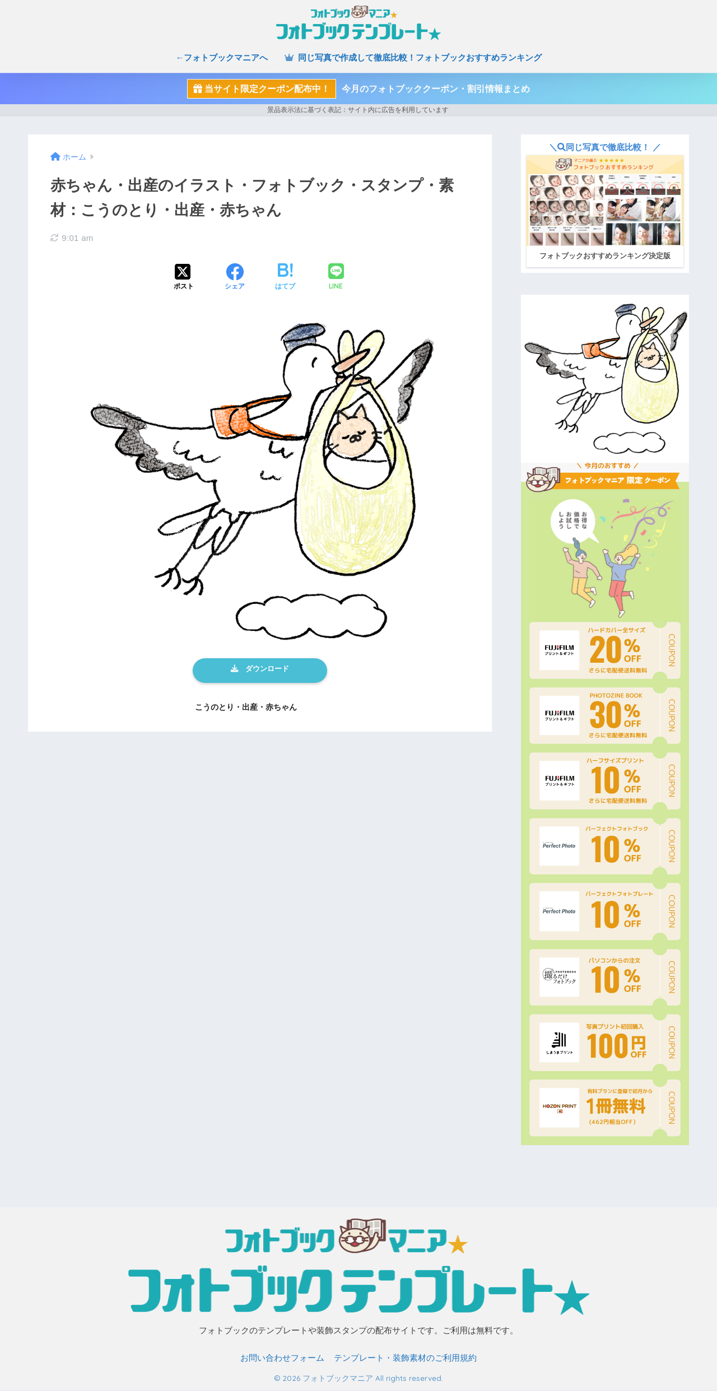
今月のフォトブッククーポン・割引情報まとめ (358, 89)
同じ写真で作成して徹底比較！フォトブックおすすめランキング (413, 57)
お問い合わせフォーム (282, 1359)
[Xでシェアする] (184, 278)
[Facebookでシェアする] (235, 278)
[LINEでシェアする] (336, 277)
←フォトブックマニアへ (221, 57)
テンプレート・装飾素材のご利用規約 (405, 1359)
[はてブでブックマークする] (285, 278)
